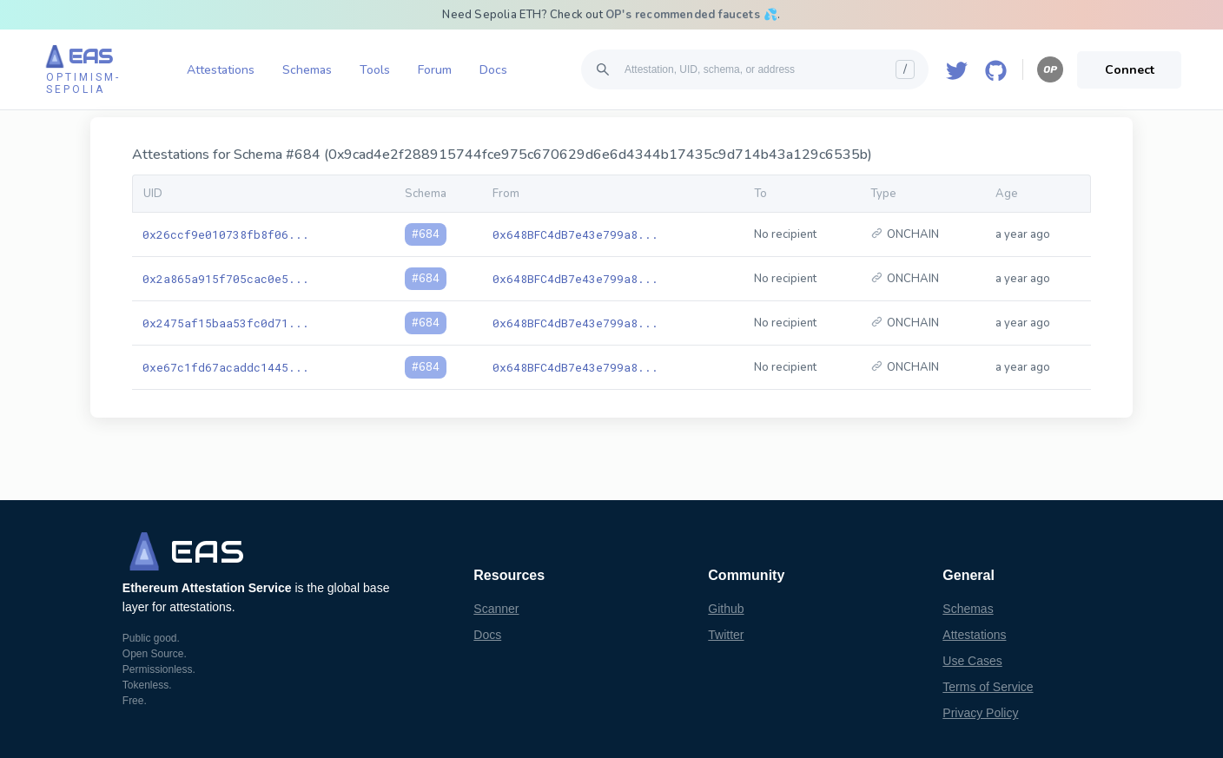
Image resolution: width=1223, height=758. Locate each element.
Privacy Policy (980, 713)
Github (726, 609)
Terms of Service (987, 687)
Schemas (307, 70)
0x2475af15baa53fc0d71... (225, 323)
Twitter (726, 635)
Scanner (496, 609)
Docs (493, 70)
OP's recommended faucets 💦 (691, 15)
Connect (1129, 70)
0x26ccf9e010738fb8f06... (225, 234)
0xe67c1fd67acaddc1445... (225, 367)
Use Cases (972, 661)
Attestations (221, 70)
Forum (435, 70)
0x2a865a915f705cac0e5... (225, 279)
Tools (375, 70)
